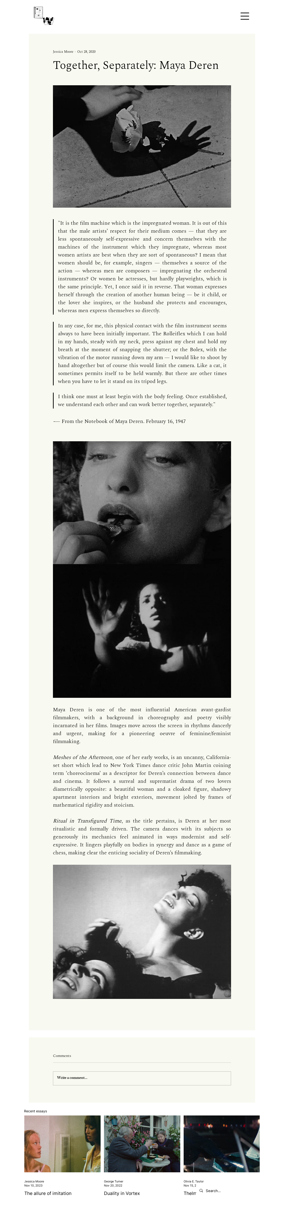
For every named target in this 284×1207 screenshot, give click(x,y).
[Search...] (240, 1191)
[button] (244, 16)
